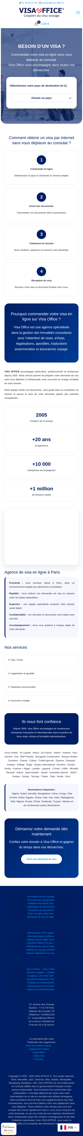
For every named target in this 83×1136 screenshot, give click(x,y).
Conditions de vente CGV (40, 975)
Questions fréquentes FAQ (40, 979)
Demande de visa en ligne (40, 917)
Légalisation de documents (41, 906)
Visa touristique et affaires (40, 936)
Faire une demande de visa (41, 859)
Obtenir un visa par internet (40, 949)
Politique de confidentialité (40, 982)
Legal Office (39, 1052)
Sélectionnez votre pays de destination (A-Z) (38, 85)
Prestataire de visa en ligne (40, 946)
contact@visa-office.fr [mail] (53, 2)
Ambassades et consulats (40, 986)
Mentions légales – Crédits (40, 972)
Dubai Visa (38, 1055)
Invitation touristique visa (40, 903)
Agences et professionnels (40, 989)
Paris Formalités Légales (39, 1045)
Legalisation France (39, 1049)
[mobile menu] (78, 13)
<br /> (42, 537)
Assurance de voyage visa (40, 900)
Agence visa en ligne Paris (40, 939)
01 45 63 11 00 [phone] (29, 2)
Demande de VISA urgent (40, 932)
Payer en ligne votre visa (40, 913)
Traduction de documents (40, 910)
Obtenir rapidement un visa (40, 953)
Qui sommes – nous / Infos (41, 969)
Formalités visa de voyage (40, 896)
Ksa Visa (38, 1059)
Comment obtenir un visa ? (41, 943)
